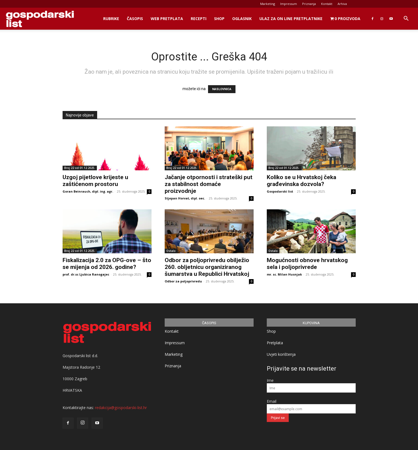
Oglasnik (242, 18)
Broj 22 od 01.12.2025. (79, 168)
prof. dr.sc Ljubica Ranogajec (86, 274)
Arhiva (342, 4)
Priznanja (309, 4)
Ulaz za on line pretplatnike (290, 18)
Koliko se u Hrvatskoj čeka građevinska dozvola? (301, 180)
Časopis (135, 18)
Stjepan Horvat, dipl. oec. (185, 198)
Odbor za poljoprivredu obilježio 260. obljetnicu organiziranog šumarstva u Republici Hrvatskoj (207, 267)
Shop (219, 18)
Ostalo (171, 251)
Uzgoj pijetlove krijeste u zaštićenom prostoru (95, 180)
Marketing (267, 4)
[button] (406, 19)
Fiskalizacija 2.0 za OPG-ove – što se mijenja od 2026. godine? (107, 263)
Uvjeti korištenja (281, 354)
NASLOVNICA (221, 89)
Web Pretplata (167, 18)
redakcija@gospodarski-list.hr (121, 407)
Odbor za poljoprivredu (183, 281)
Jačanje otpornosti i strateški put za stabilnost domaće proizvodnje (209, 184)
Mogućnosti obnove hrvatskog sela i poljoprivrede (307, 263)
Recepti (198, 18)
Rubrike (111, 18)
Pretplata (275, 342)
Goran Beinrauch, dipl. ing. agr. (88, 191)
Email (271, 401)
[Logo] (39, 19)
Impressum (288, 4)
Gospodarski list (280, 191)
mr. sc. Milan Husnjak (284, 274)
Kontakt (326, 4)
